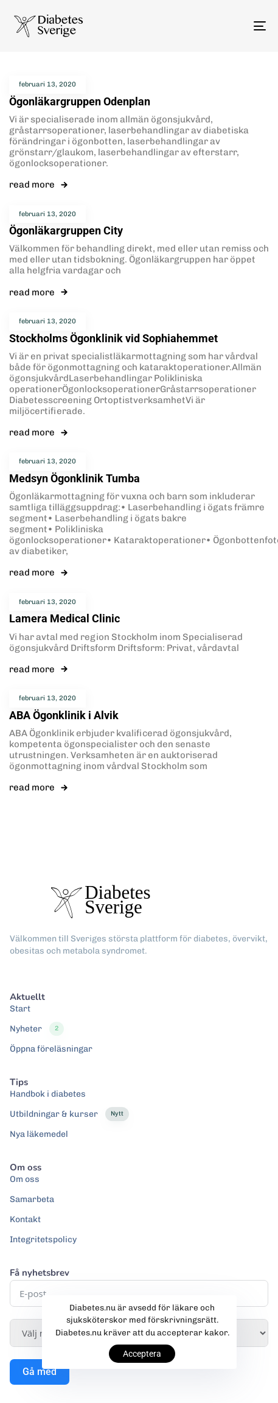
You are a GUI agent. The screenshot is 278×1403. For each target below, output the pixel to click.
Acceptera (142, 1354)
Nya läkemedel (39, 1134)
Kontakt (25, 1219)
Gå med (40, 1371)
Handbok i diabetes (48, 1094)
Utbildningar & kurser (69, 1114)
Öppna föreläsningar (51, 1049)
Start (20, 1009)
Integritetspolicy (43, 1239)
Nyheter (37, 1029)
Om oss (25, 1179)
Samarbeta (32, 1199)
